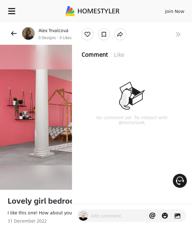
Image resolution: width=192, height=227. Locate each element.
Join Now (174, 11)
